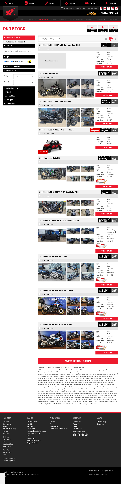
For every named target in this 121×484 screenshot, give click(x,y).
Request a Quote (33, 443)
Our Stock (43, 19)
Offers (53, 19)
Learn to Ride (77, 429)
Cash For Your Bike (33, 433)
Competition (7, 439)
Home (22, 19)
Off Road (6, 437)
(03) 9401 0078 (92, 8)
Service (62, 19)
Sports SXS (7, 446)
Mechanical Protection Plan (59, 429)
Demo (14, 62)
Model (6, 82)
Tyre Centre (54, 426)
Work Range (7, 450)
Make (6, 76)
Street (5, 426)
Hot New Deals (32, 422)
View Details (107, 67)
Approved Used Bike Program (37, 431)
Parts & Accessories (76, 19)
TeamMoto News (79, 431)
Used (21, 62)
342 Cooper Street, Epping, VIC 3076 (73, 8)
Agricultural (7, 452)
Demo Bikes (31, 426)
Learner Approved (9, 458)
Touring (5, 431)
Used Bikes (31, 429)
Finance (90, 19)
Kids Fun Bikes (8, 444)
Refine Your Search (12, 38)
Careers (75, 426)
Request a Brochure (34, 441)
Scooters (6, 433)
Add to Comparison (47, 49)
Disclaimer (100, 424)
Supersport (7, 424)
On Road (6, 422)
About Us (101, 19)
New (6, 62)
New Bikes (31, 19)
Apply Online (31, 438)
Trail (4, 442)
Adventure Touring (9, 429)
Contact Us (77, 422)
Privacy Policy (101, 422)
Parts (51, 424)
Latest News (112, 19)
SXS (4, 455)
